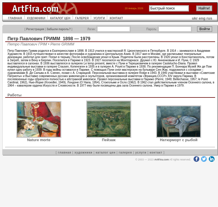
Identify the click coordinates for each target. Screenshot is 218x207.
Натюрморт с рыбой (179, 140)
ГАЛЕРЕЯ (82, 18)
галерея (125, 152)
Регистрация (35, 29)
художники (83, 152)
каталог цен (106, 152)
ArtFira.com (161, 159)
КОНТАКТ (116, 18)
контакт (156, 152)
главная (64, 152)
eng (202, 18)
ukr (195, 18)
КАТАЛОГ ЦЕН (60, 18)
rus (209, 18)
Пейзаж (108, 140)
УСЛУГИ (99, 18)
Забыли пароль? (59, 29)
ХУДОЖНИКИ (36, 18)
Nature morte (38, 140)
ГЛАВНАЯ (15, 18)
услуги (140, 152)
